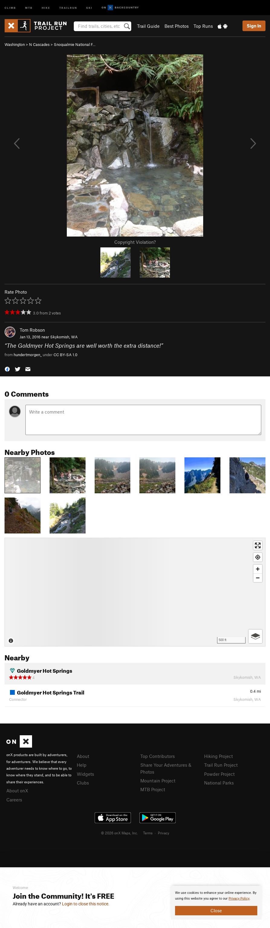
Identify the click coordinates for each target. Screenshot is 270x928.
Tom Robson (32, 330)
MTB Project (152, 789)
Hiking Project (218, 756)
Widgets (85, 774)
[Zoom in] (257, 569)
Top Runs (203, 26)
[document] (216, 902)
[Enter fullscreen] (257, 545)
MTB (29, 7)
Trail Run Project (221, 765)
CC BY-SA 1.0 (65, 354)
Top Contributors (157, 756)
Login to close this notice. (85, 903)
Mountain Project (157, 780)
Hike (46, 7)
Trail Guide (148, 26)
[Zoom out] (257, 577)
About (83, 756)
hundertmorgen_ (28, 354)
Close (216, 910)
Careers (14, 799)
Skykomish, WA (64, 336)
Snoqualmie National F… (75, 44)
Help (81, 765)
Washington (15, 44)
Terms (148, 833)
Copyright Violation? (135, 242)
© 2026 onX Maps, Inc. (119, 833)
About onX (17, 790)
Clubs (83, 782)
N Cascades (39, 44)
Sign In (254, 25)
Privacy (163, 833)
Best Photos (176, 26)
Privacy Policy (239, 899)
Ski (89, 7)
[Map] (135, 592)
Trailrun (68, 7)
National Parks (219, 782)
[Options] (255, 636)
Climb (10, 7)
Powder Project (219, 774)
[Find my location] (257, 557)
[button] (7, 368)
